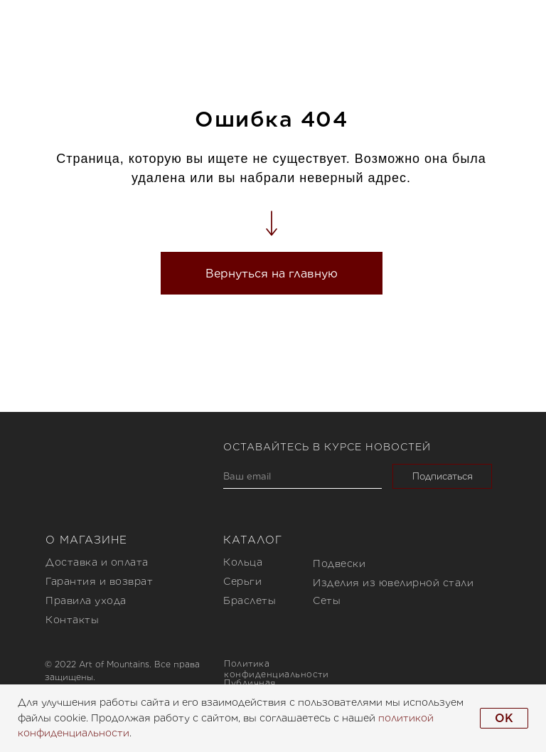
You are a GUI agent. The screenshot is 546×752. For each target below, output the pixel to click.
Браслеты (249, 600)
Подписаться (442, 476)
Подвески (339, 563)
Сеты (327, 600)
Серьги (242, 581)
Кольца (242, 562)
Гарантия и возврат (99, 581)
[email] (302, 476)
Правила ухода (86, 600)
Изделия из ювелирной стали (393, 582)
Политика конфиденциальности (276, 668)
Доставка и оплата (97, 562)
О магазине (86, 540)
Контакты (72, 619)
